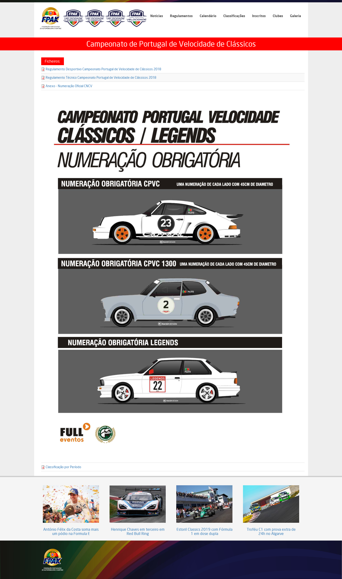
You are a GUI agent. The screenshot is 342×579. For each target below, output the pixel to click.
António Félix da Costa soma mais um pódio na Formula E (71, 531)
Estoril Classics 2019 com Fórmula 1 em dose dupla (204, 531)
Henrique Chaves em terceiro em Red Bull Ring (138, 531)
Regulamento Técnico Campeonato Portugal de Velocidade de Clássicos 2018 (101, 77)
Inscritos (259, 16)
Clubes (278, 16)
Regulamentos (181, 16)
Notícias (156, 16)
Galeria (295, 16)
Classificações (234, 16)
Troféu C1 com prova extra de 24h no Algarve (271, 531)
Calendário (208, 16)
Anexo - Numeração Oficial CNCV (69, 86)
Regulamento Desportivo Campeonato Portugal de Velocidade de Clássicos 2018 (103, 69)
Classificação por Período (63, 467)
